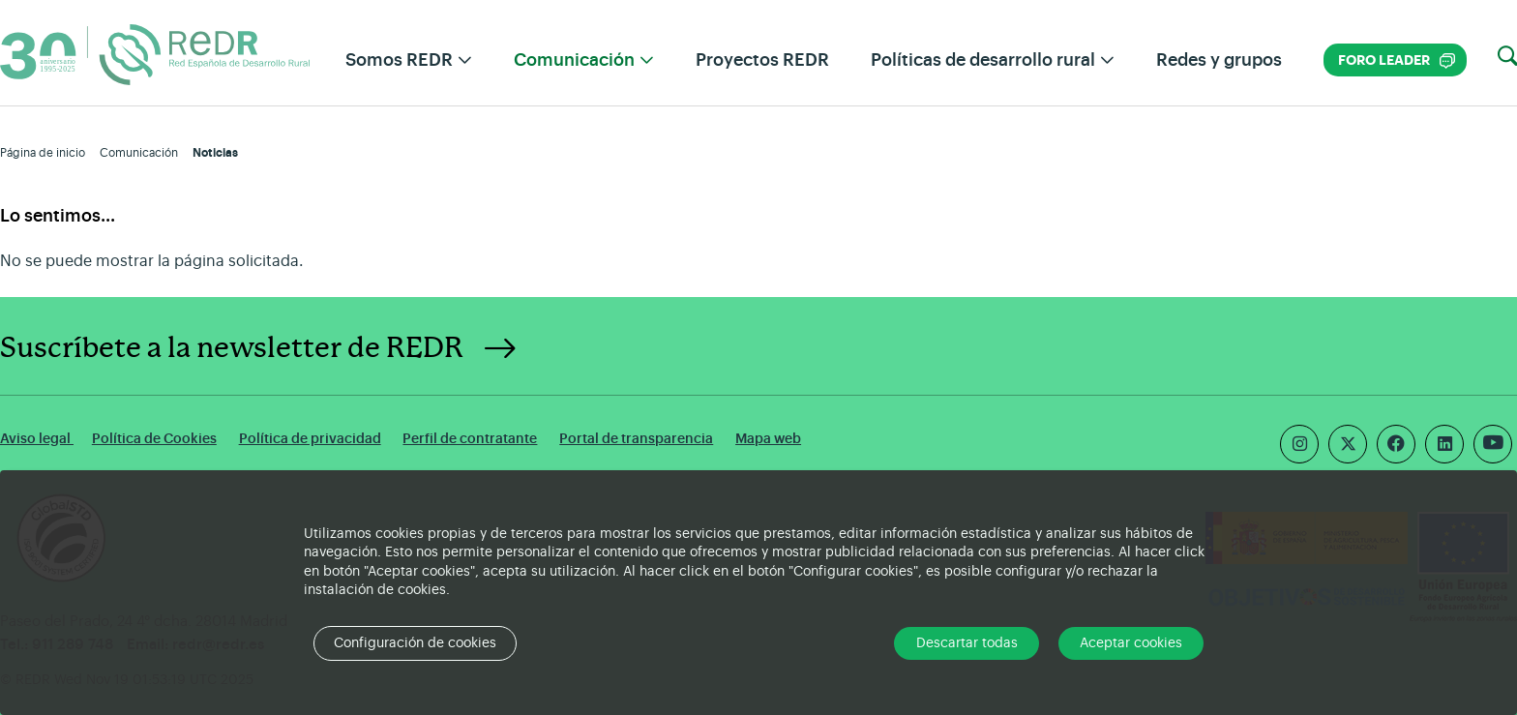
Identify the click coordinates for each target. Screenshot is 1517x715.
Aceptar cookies (1131, 643)
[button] (1507, 57)
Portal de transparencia (636, 439)
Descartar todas (967, 643)
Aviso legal (37, 439)
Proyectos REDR (762, 60)
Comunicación (139, 153)
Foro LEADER (1396, 60)
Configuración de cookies (415, 643)
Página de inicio (42, 153)
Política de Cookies (154, 439)
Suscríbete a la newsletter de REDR (231, 348)
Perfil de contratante (469, 439)
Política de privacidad (310, 439)
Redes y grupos (1219, 60)
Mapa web (768, 439)
